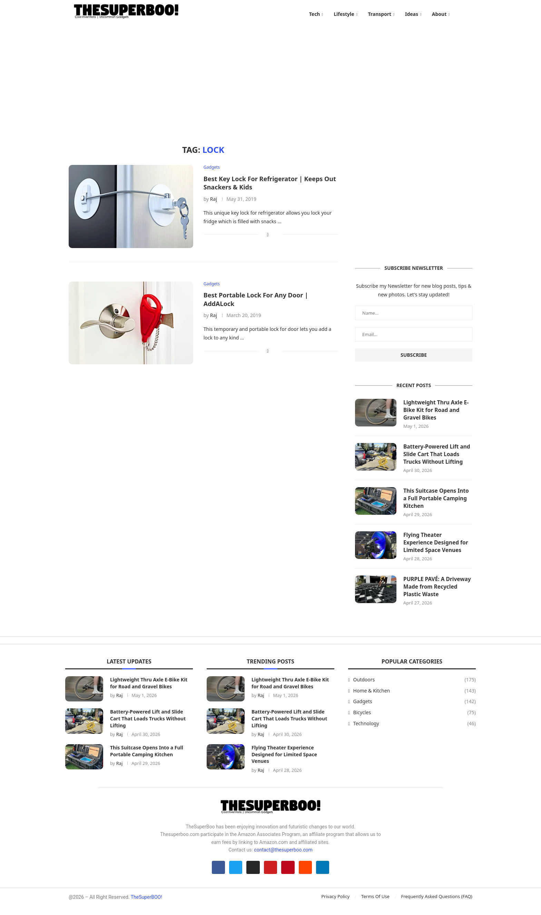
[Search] (468, 14)
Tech (314, 14)
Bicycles (414, 719)
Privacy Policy (335, 905)
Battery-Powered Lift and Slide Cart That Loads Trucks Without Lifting (437, 459)
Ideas (411, 14)
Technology (414, 730)
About (439, 14)
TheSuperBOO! (146, 906)
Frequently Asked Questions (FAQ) (436, 905)
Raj (213, 202)
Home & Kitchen (414, 697)
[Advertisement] (270, 79)
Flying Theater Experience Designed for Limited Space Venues (436, 548)
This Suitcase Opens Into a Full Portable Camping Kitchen (437, 503)
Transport (379, 14)
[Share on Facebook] (268, 238)
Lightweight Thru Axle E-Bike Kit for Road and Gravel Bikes (437, 414)
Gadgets (414, 708)
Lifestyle (344, 14)
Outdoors (414, 686)
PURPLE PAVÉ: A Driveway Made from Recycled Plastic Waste (434, 593)
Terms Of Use (375, 905)
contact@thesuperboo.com (283, 856)
